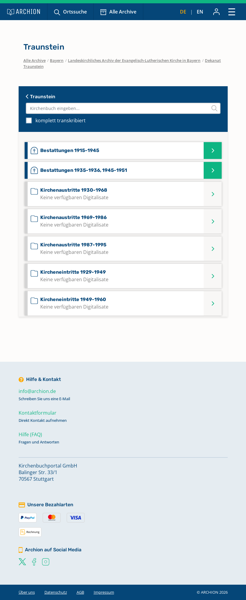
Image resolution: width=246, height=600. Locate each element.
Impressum (104, 592)
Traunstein (40, 96)
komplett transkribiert (60, 120)
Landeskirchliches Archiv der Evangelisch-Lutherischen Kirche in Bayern (134, 60)
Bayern (56, 60)
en (200, 11)
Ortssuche (75, 11)
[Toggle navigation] (232, 11)
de (183, 11)
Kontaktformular (37, 413)
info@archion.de (37, 391)
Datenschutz (55, 592)
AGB (80, 592)
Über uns (27, 592)
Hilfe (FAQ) (30, 434)
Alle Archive (122, 11)
